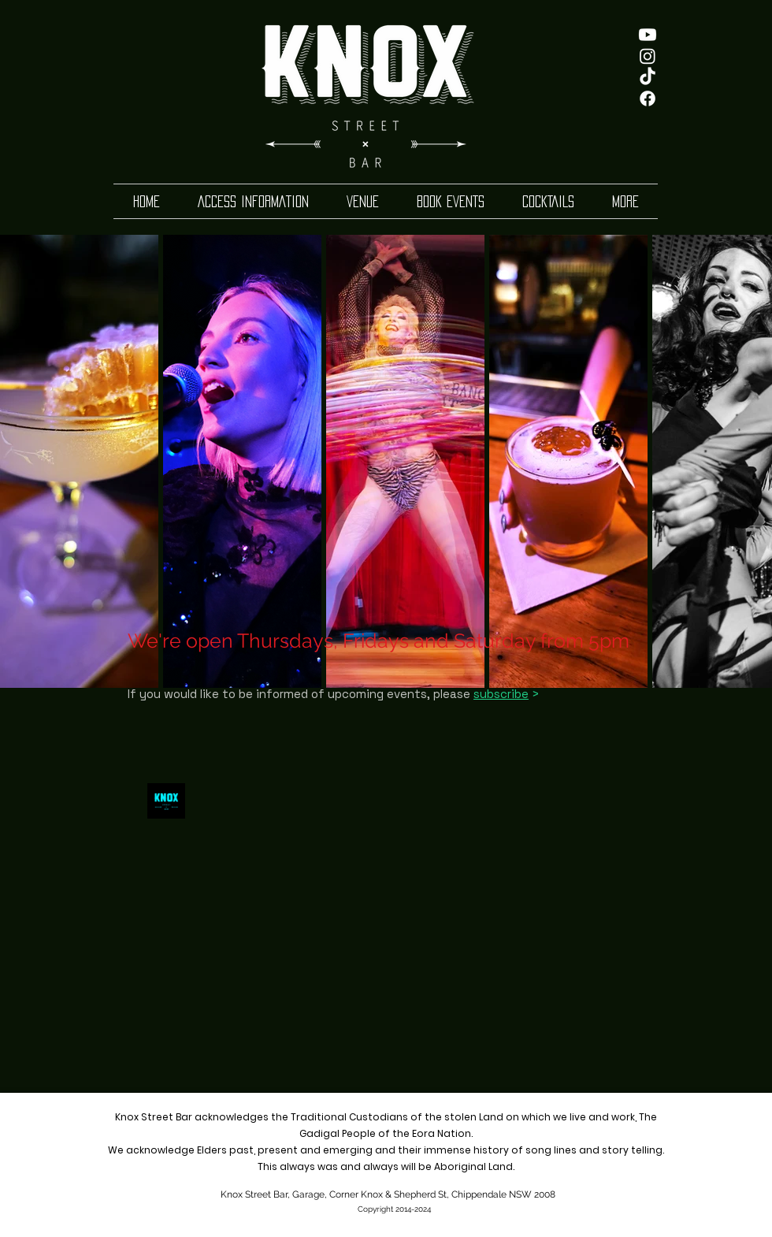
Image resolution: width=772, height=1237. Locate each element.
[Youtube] (647, 34)
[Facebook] (647, 98)
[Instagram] (647, 56)
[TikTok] (647, 77)
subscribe (501, 693)
